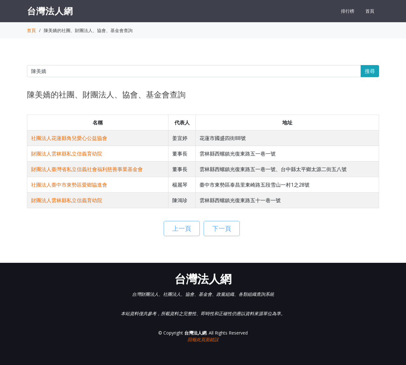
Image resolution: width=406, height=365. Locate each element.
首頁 (369, 11)
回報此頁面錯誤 (203, 339)
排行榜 (347, 11)
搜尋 (370, 71)
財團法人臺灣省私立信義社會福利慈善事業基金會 (87, 169)
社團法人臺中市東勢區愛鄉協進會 (69, 184)
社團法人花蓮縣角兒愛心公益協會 (69, 138)
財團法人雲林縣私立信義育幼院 (66, 153)
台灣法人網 (50, 11)
